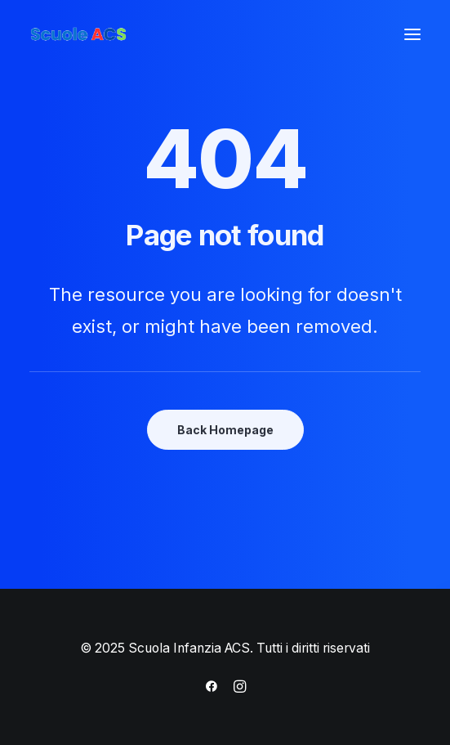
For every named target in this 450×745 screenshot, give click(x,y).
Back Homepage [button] (225, 430)
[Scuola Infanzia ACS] (127, 34)
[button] (412, 34)
